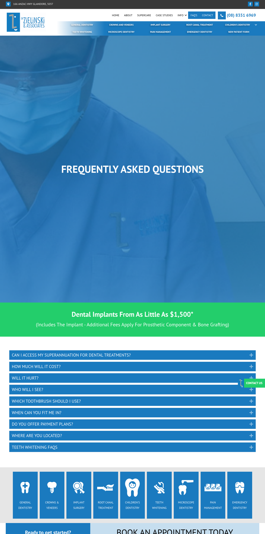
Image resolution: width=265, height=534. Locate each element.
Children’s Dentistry (237, 24)
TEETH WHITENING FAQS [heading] (34, 447)
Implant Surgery (160, 24)
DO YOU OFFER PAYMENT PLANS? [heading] (42, 424)
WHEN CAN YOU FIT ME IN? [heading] (36, 412)
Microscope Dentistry (121, 31)
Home (115, 15)
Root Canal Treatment (199, 24)
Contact (207, 15)
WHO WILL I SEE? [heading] (27, 389)
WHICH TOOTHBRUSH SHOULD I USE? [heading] (46, 401)
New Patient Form (238, 31)
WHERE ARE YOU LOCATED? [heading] (37, 435)
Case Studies (164, 15)
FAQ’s (193, 15)
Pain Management (160, 31)
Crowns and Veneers (121, 24)
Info (180, 15)
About (128, 15)
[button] (185, 15)
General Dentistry (82, 24)
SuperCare (144, 15)
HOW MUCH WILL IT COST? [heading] (36, 366)
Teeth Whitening (82, 31)
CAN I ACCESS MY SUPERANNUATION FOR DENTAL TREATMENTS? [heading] (71, 355)
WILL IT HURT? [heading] (25, 378)
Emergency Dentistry (199, 31)
